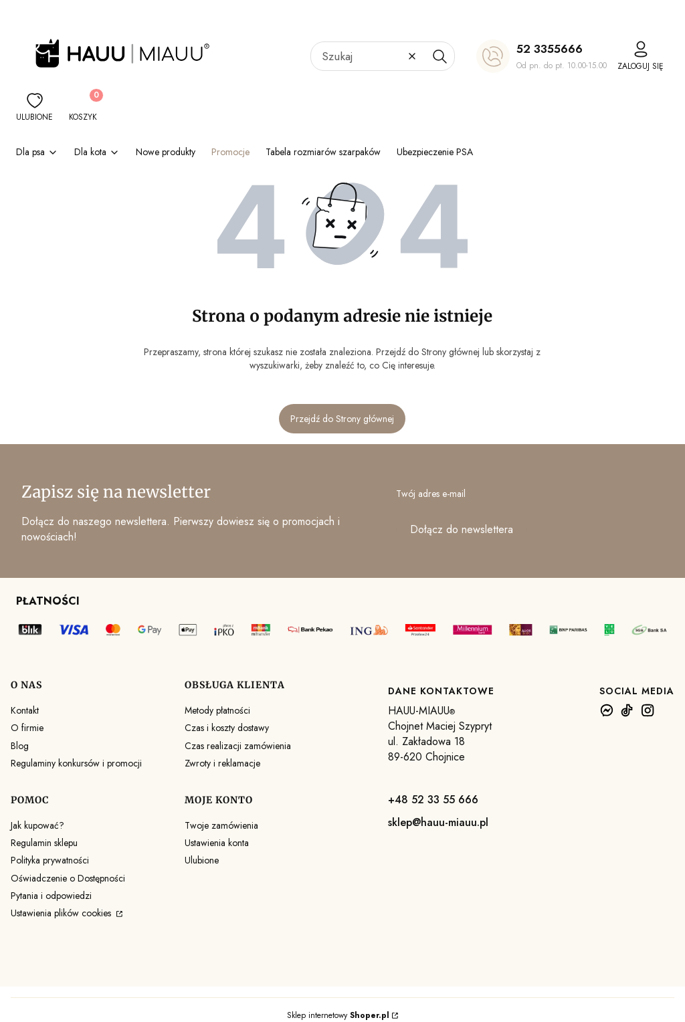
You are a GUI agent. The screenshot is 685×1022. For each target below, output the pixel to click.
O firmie (27, 727)
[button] (439, 56)
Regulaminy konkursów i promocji (76, 763)
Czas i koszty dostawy (227, 727)
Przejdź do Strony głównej (342, 418)
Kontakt (25, 710)
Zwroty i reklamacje (222, 763)
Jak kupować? (37, 825)
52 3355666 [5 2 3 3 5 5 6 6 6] (549, 49)
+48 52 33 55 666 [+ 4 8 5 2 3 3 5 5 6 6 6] (433, 799)
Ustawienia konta (217, 842)
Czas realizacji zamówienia (238, 745)
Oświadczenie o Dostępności (68, 878)
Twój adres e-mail (431, 493)
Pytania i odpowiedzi (51, 895)
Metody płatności (217, 710)
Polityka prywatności (50, 860)
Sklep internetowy (338, 1015)
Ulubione (202, 860)
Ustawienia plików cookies (62, 913)
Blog (20, 745)
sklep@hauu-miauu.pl (438, 822)
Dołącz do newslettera (461, 529)
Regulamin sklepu (44, 842)
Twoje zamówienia (221, 825)
